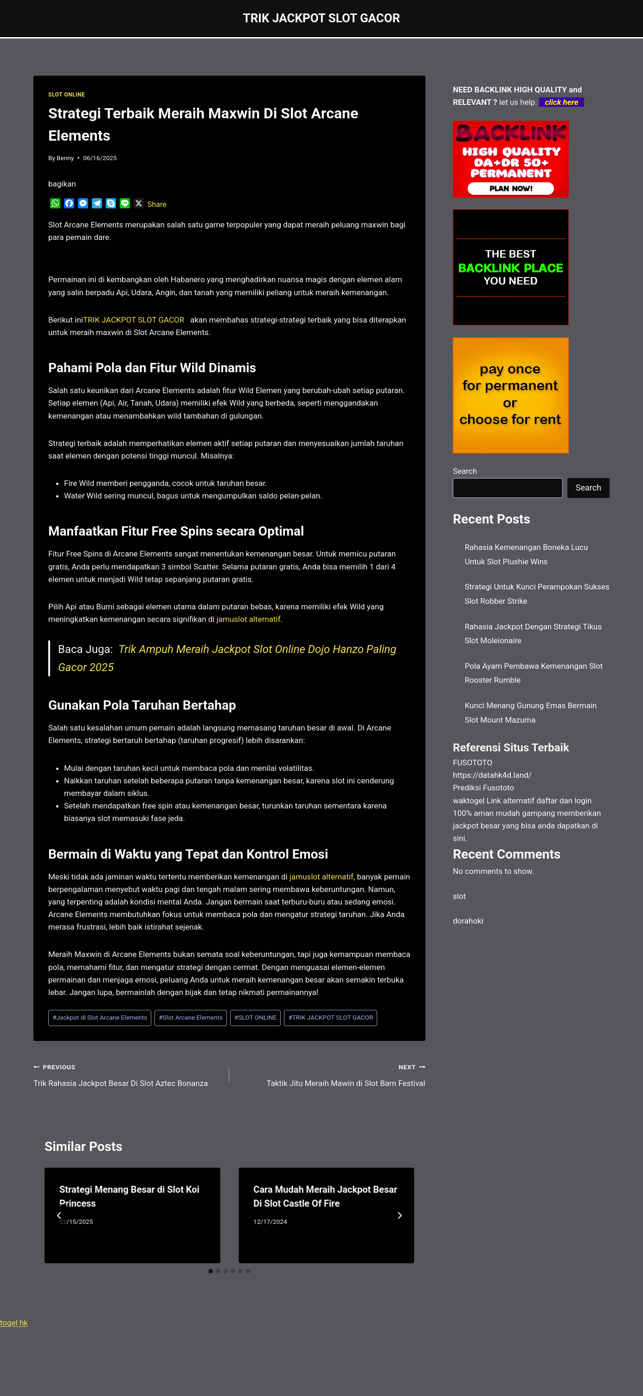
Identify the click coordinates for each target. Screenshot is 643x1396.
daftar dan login (564, 800)
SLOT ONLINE (66, 94)
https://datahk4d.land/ (492, 775)
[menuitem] (133, 319)
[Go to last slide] (59, 1215)
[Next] (399, 1215)
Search (465, 471)
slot (459, 896)
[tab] (210, 1271)
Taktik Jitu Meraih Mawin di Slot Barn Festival (331, 1074)
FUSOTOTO (472, 762)
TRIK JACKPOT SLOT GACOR (330, 1017)
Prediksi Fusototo (483, 787)
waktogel (468, 800)
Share (157, 204)
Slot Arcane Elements (191, 1017)
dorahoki (468, 920)
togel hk (14, 1322)
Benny (65, 158)
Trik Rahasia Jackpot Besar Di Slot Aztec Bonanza (127, 1074)
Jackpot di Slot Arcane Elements (99, 1017)
